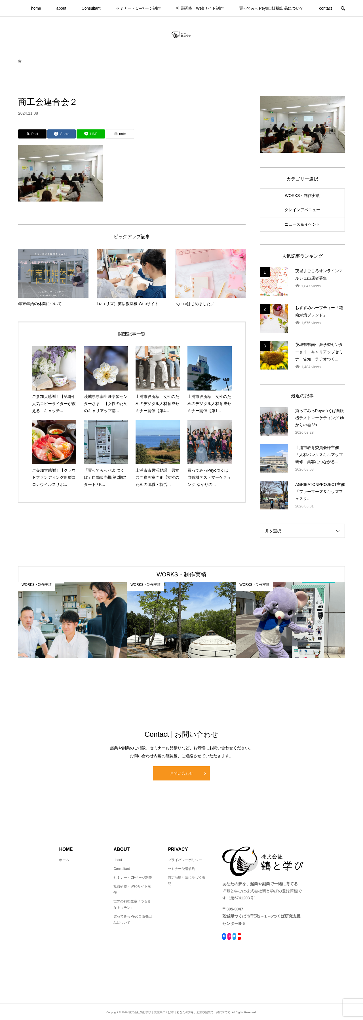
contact (325, 8)
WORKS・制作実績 (302, 195)
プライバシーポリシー (185, 860)
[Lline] (91, 133)
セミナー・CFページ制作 (138, 8)
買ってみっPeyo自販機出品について (271, 8)
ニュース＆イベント (302, 224)
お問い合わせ (181, 773)
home (36, 8)
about (61, 8)
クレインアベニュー (302, 209)
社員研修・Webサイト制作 (200, 8)
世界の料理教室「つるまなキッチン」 (132, 904)
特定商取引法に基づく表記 (186, 881)
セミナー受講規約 (181, 869)
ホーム (64, 860)
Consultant (91, 8)
